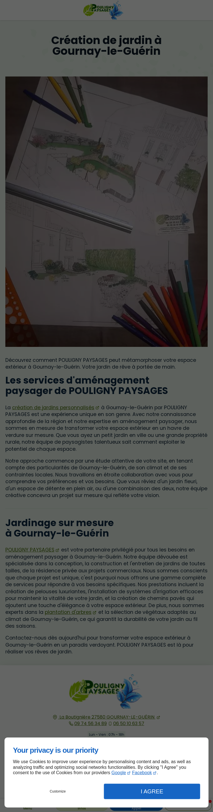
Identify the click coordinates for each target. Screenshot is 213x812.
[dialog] (106, 772)
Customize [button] (58, 791)
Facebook (142, 772)
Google (119, 772)
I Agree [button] (152, 791)
